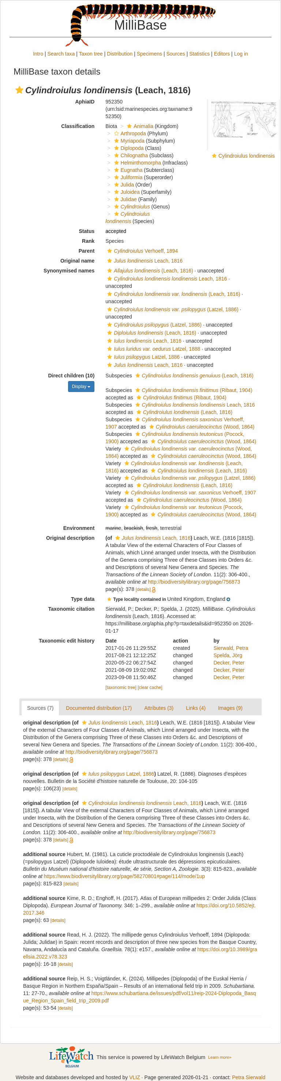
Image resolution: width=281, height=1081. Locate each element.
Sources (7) (40, 708)
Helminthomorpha (136, 163)
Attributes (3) (158, 708)
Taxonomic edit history (66, 641)
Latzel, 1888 (152, 349)
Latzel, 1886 (142, 357)
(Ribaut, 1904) (193, 390)
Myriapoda (128, 141)
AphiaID (84, 102)
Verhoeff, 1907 (189, 493)
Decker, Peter (228, 663)
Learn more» (220, 1057)
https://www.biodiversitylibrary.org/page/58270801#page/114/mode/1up (124, 876)
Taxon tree (91, 54)
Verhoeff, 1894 (141, 251)
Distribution (119, 54)
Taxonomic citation (71, 609)
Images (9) (230, 708)
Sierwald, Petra (230, 648)
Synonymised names (69, 271)
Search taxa (61, 54)
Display (81, 386)
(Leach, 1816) (149, 271)
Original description (70, 538)
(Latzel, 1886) (171, 309)
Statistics (199, 54)
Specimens (149, 54)
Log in (241, 54)
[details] (143, 589)
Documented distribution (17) (99, 708)
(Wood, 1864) (201, 427)
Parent (87, 251)
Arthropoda (129, 133)
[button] (19, 90)
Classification (77, 126)
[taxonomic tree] (120, 687)
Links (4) (196, 708)
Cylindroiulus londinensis (246, 156)
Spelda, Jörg (227, 655)
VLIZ (134, 1077)
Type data (82, 599)
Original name (77, 261)
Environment (79, 528)
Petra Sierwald (248, 1077)
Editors (222, 54)
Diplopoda (128, 148)
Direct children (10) (71, 375)
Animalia (139, 126)
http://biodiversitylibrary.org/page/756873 (194, 582)
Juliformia (127, 177)
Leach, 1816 (144, 261)
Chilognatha (130, 155)
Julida (123, 185)
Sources (175, 54)
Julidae (124, 199)
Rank (88, 241)
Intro (38, 54)
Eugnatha (127, 170)
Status (87, 231)
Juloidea (126, 192)
